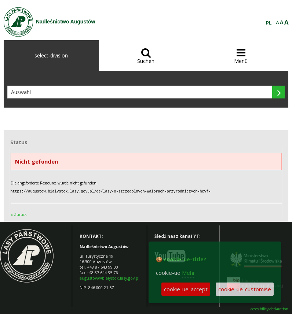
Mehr (188, 272)
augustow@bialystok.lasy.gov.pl (109, 277)
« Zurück (19, 214)
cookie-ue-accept (186, 289)
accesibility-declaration (269, 309)
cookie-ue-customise (244, 289)
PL (269, 23)
